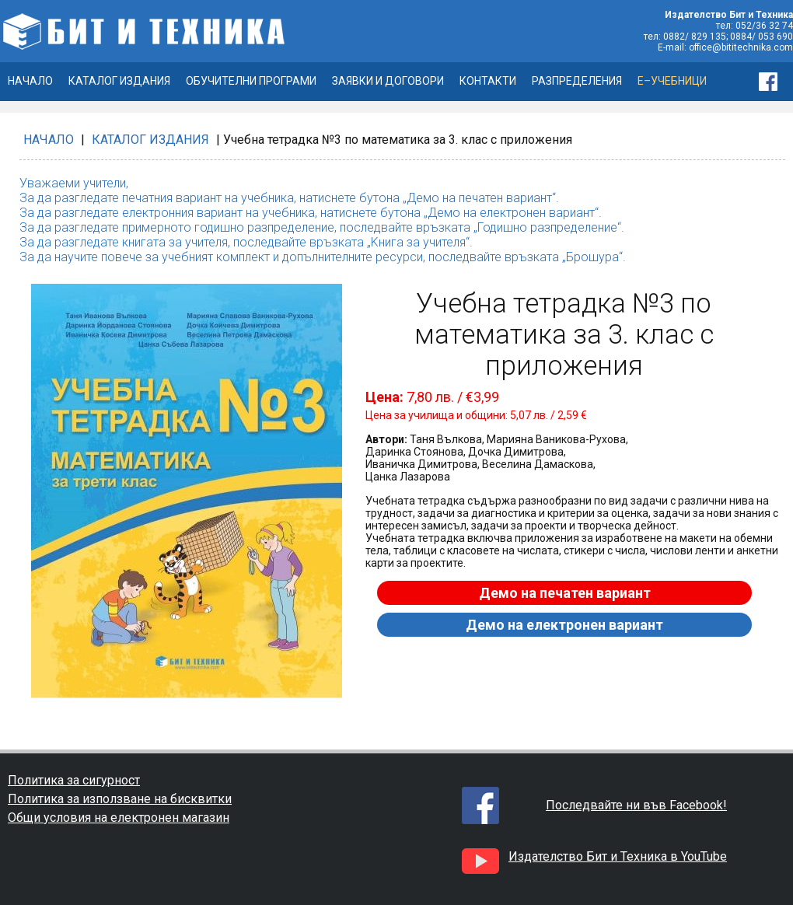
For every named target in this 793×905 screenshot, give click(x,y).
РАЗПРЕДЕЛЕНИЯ (577, 81)
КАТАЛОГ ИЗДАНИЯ (119, 81)
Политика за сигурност (74, 780)
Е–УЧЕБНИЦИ (672, 81)
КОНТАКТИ (487, 81)
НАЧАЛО (30, 81)
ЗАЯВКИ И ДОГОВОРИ (388, 81)
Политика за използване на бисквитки (120, 798)
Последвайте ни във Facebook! (636, 805)
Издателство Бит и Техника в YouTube (617, 856)
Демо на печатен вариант (565, 593)
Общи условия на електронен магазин (118, 817)
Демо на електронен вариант (564, 625)
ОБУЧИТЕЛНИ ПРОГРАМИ (251, 81)
